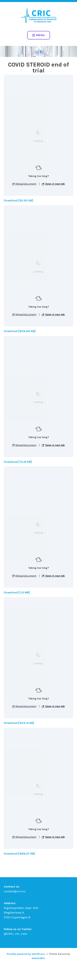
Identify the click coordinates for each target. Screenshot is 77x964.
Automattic (38, 958)
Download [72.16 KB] (18, 461)
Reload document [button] (24, 183)
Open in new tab (53, 183)
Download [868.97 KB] (19, 853)
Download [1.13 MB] (17, 592)
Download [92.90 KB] (18, 200)
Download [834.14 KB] (19, 723)
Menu (38, 35)
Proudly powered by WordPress (26, 954)
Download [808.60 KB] (19, 331)
